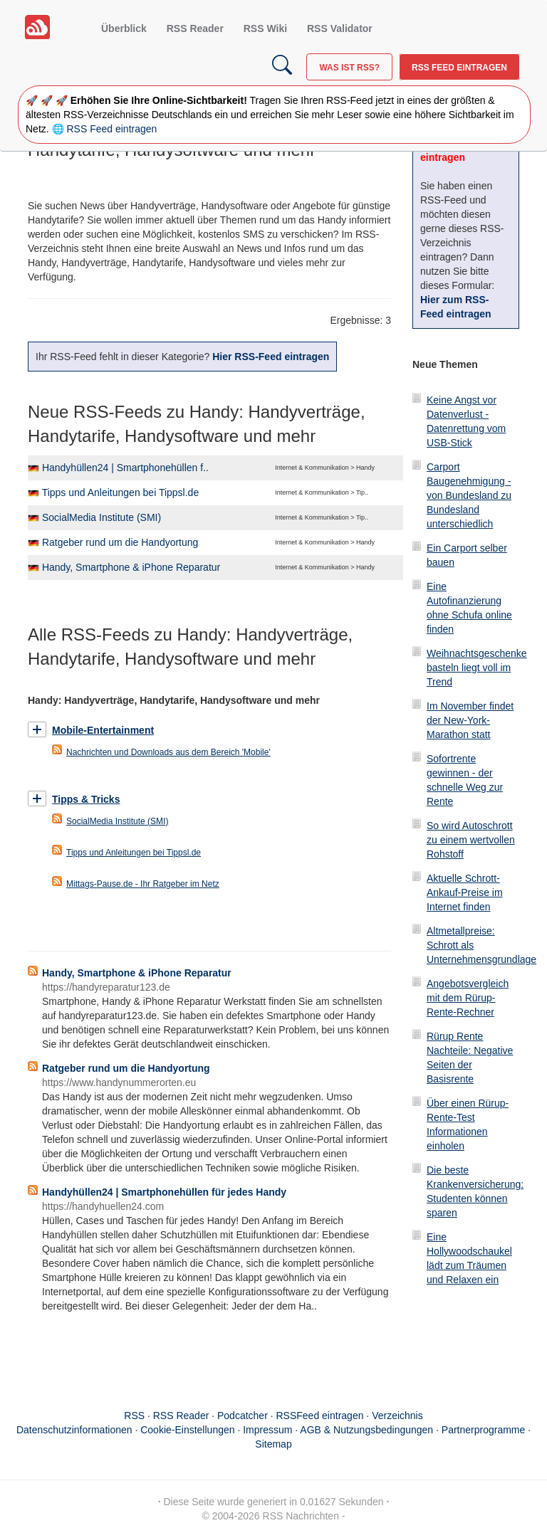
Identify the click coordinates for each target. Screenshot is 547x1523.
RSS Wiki (265, 28)
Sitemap (273, 1444)
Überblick (124, 28)
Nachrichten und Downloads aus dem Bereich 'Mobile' (168, 752)
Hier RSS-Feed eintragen (270, 356)
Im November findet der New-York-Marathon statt (470, 720)
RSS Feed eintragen (459, 68)
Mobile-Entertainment (103, 730)
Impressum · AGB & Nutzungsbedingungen (338, 1429)
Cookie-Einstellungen (187, 1429)
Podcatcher (242, 1415)
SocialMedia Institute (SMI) (101, 517)
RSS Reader (195, 28)
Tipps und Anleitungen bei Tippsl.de (120, 492)
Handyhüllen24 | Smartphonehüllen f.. (125, 467)
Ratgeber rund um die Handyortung (120, 542)
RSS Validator (340, 28)
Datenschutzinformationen (74, 1429)
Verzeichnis (397, 1415)
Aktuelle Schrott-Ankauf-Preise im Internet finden (465, 892)
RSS (134, 1415)
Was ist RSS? (349, 68)
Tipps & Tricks (86, 799)
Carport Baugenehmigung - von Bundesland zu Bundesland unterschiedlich (469, 495)
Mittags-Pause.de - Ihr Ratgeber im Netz (142, 884)
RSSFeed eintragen (320, 1415)
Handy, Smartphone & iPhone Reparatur (131, 567)
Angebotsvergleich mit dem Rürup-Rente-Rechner (468, 998)
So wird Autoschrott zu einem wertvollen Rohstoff (471, 840)
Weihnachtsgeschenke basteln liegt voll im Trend (477, 667)
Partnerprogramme (484, 1429)
